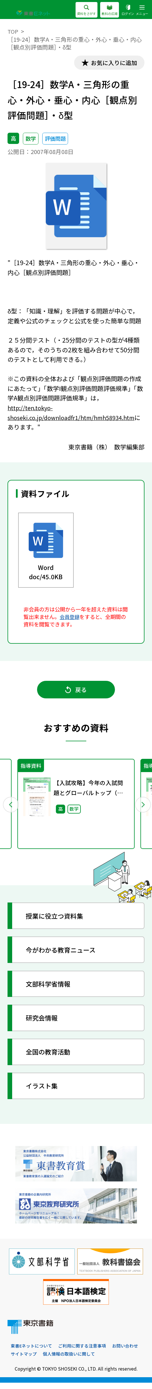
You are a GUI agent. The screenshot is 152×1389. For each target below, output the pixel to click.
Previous (11, 808)
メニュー (141, 10)
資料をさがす (81, 10)
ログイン (126, 10)
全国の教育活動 (51, 1057)
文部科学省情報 (51, 989)
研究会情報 (44, 1023)
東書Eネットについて (33, 1352)
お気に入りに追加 (111, 63)
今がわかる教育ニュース (65, 955)
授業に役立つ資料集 (58, 921)
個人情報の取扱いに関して (106, 1360)
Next (141, 808)
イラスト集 (44, 1091)
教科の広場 (106, 10)
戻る (76, 692)
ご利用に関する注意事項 (86, 1352)
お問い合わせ (25, 1360)
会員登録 (70, 618)
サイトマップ (58, 1360)
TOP (13, 31)
